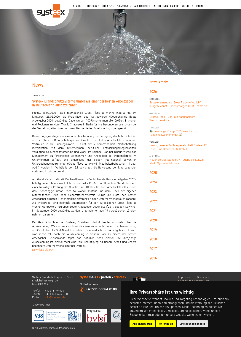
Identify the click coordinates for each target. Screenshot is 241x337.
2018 (153, 239)
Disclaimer (203, 277)
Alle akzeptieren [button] (142, 323)
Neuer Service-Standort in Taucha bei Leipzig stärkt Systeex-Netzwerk (176, 161)
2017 (153, 248)
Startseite (79, 6)
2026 (153, 91)
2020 (153, 220)
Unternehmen (160, 6)
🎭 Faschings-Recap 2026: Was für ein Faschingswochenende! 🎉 (173, 133)
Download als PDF (43, 249)
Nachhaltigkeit (142, 6)
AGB (206, 280)
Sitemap (199, 280)
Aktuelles (187, 6)
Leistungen (93, 6)
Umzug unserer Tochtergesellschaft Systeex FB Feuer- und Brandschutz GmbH (178, 147)
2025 (153, 172)
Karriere (175, 6)
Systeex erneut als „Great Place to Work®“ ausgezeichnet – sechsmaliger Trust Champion (178, 104)
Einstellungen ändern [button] (192, 323)
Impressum (184, 277)
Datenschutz (185, 280)
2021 (153, 210)
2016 (153, 258)
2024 (153, 182)
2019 (153, 229)
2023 (153, 191)
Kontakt (200, 6)
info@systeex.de (55, 297)
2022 (153, 201)
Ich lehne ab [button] (166, 323)
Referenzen (108, 6)
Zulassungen (124, 6)
